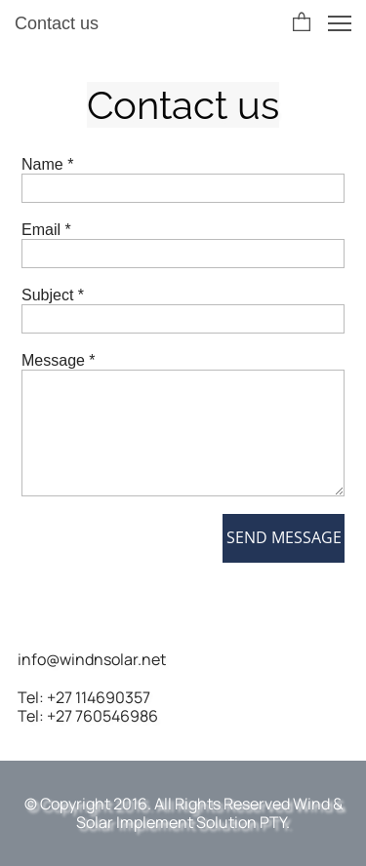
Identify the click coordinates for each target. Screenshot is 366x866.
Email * (46, 229)
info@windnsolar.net (92, 659)
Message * (58, 360)
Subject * (52, 295)
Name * (47, 164)
